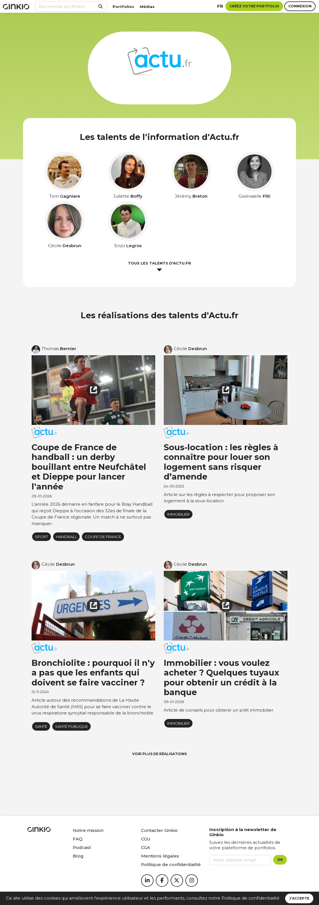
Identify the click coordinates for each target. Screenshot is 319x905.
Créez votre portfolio (254, 6)
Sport (41, 536)
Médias (147, 6)
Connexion (300, 6)
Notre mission (88, 830)
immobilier (178, 514)
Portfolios (123, 6)
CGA (145, 847)
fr (220, 6)
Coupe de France (103, 536)
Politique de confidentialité (250, 898)
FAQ (77, 839)
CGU (145, 839)
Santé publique (71, 726)
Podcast (82, 847)
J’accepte (299, 898)
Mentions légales (160, 856)
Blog (78, 856)
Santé (41, 726)
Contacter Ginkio (159, 830)
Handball (66, 536)
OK (280, 860)
